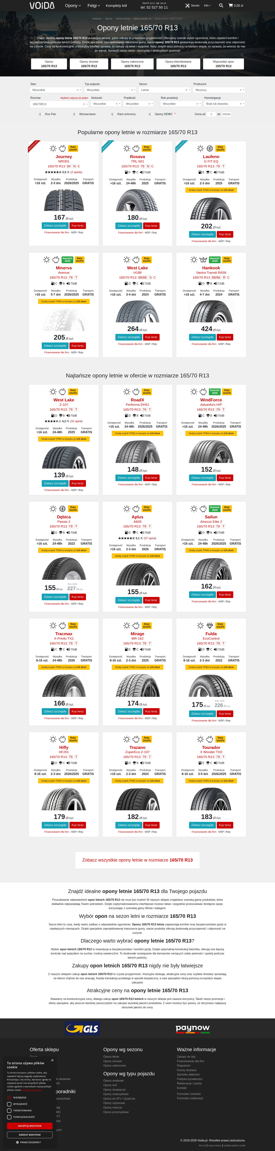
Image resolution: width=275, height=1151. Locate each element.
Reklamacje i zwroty (189, 1083)
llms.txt (202, 1145)
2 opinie (76, 172)
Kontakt (181, 1087)
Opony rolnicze (112, 1107)
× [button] (52, 1060)
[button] (30, 1142)
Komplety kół (116, 5)
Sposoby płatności (188, 1074)
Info (207, 5)
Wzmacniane (87, 114)
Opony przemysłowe (116, 1112)
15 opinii (76, 421)
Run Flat (50, 114)
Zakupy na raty (186, 1056)
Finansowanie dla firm (56, 232)
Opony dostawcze (114, 1089)
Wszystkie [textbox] (55, 90)
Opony (73, 5)
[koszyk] (235, 5)
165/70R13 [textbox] (59, 104)
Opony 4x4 (110, 1085)
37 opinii (150, 538)
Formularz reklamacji (190, 1098)
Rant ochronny (126, 114)
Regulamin (183, 1065)
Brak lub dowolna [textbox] (224, 103)
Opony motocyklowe (116, 1094)
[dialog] (30, 1102)
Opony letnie (123, 18)
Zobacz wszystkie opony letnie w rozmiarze (137, 860)
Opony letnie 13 (142, 18)
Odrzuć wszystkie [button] (30, 1134)
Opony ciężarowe (114, 1103)
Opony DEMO (163, 114)
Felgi (94, 5)
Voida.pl (96, 18)
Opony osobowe (113, 1080)
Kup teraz (78, 225)
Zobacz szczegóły (55, 225)
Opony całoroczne (114, 1065)
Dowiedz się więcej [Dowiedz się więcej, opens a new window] (31, 1090)
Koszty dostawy (186, 1070)
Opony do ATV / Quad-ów (119, 1098)
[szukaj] (221, 5)
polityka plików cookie (234, 1145)
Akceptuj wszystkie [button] (29, 1125)
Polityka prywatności (189, 1079)
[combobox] (56, 90)
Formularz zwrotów (189, 1093)
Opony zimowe (112, 1061)
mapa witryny (215, 1145)
